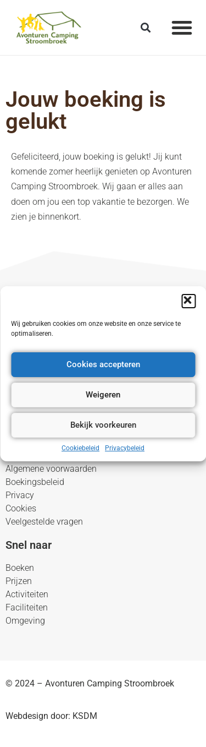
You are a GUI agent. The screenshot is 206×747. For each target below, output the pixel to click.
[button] (188, 301)
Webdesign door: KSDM (51, 716)
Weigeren (103, 395)
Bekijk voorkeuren (103, 425)
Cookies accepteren (103, 364)
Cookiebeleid (80, 448)
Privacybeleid (124, 448)
